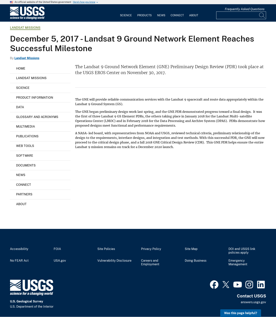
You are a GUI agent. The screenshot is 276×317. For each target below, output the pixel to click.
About (193, 15)
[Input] (241, 15)
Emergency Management (237, 262)
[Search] (262, 15)
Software (24, 155)
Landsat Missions (25, 27)
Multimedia (25, 126)
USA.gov (60, 260)
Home (20, 68)
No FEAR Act (19, 260)
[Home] (27, 18)
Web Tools (25, 146)
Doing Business (195, 260)
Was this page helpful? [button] (240, 313)
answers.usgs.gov (253, 302)
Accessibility (19, 249)
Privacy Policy (151, 249)
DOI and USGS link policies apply (241, 250)
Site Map (191, 249)
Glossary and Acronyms (37, 117)
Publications (27, 136)
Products (144, 15)
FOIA (57, 249)
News (161, 15)
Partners (24, 194)
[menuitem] (126, 13)
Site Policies (106, 249)
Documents (26, 165)
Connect (177, 15)
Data (20, 107)
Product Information (34, 97)
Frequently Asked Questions (244, 9)
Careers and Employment (150, 262)
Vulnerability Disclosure (114, 260)
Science (126, 15)
